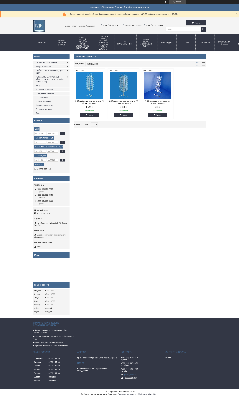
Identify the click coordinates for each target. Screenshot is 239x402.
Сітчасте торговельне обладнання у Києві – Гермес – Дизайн (51, 331)
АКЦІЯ (186, 43)
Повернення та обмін (45, 93)
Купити (90, 115)
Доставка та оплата (224, 43)
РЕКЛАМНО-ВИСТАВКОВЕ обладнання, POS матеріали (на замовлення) (50, 79)
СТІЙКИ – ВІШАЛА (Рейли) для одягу (49, 71)
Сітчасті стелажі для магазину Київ (48, 342)
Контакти (205, 43)
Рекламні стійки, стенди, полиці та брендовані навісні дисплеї (103, 43)
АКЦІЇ (38, 86)
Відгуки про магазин (44, 105)
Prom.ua (132, 392)
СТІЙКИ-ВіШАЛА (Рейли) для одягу (146, 43)
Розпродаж (166, 43)
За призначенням (124, 43)
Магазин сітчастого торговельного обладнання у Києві (53, 337)
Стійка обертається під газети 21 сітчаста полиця (89, 102)
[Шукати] (203, 29)
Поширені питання (44, 109)
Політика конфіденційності (148, 394)
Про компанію (42, 97)
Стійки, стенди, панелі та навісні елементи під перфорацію (82, 43)
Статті (38, 113)
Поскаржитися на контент (127, 394)
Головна (42, 43)
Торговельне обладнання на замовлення (51, 346)
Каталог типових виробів (61, 43)
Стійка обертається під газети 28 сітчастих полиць (123, 102)
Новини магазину (43, 101)
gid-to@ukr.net (42, 210)
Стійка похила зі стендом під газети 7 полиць (156, 102)
